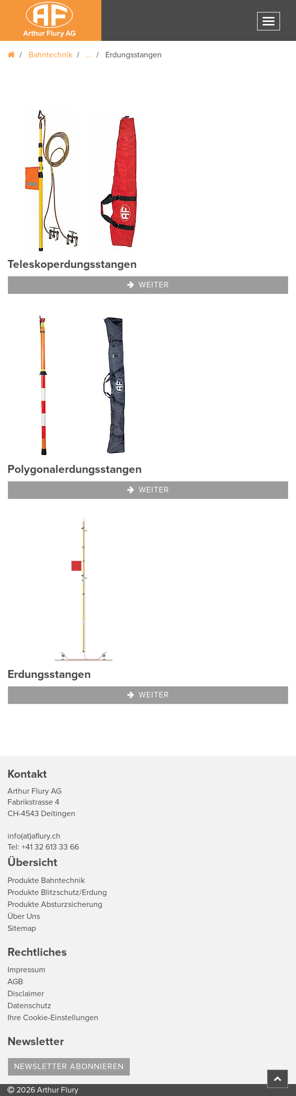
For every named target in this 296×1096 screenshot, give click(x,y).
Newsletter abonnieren (69, 1067)
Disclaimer (25, 994)
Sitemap (21, 928)
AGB (15, 982)
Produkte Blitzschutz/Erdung (57, 892)
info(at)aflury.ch (33, 836)
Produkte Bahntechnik (46, 880)
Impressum (26, 970)
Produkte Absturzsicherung (54, 904)
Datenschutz (29, 1006)
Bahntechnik (50, 55)
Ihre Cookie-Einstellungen (52, 1018)
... (89, 55)
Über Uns (23, 916)
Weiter (148, 285)
